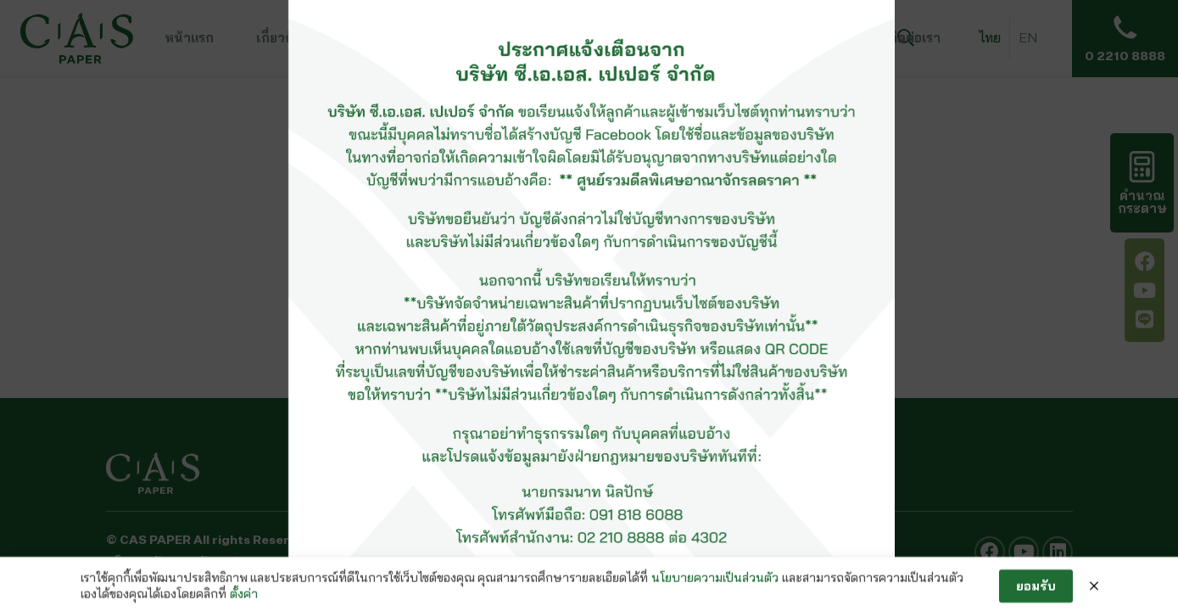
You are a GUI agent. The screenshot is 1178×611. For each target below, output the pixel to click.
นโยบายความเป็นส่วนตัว (715, 589)
